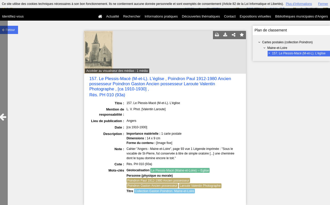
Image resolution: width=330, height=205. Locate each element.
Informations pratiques (161, 16)
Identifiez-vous (13, 16)
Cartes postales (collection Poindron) (287, 42)
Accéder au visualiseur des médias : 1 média (117, 71)
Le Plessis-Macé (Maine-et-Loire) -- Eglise (180, 170)
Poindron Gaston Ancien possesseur (152, 185)
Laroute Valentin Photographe (200, 185)
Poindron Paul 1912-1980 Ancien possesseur (158, 180)
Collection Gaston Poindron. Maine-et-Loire (164, 191)
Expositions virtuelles (255, 16)
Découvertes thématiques (201, 16)
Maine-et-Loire (277, 48)
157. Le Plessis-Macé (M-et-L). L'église (299, 53)
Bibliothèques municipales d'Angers (301, 16)
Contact (230, 16)
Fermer (323, 4)
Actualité (112, 16)
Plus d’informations (299, 4)
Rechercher (132, 16)
